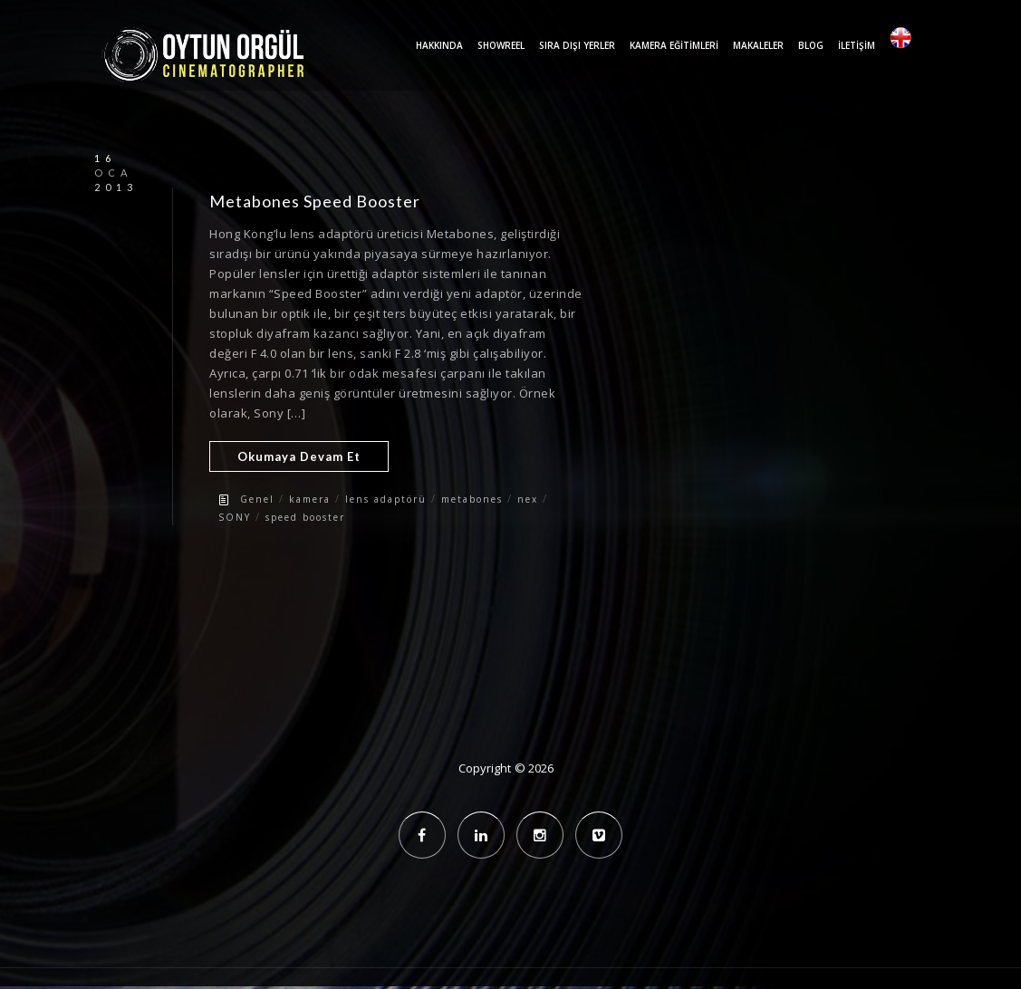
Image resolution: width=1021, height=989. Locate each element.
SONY (234, 517)
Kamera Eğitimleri (674, 45)
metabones (472, 499)
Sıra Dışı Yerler (577, 45)
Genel (257, 499)
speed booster (305, 517)
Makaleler (758, 45)
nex (527, 499)
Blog (811, 45)
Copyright (485, 768)
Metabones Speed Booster (314, 201)
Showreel (501, 45)
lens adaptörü (386, 499)
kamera (310, 499)
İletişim (856, 45)
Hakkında (439, 45)
